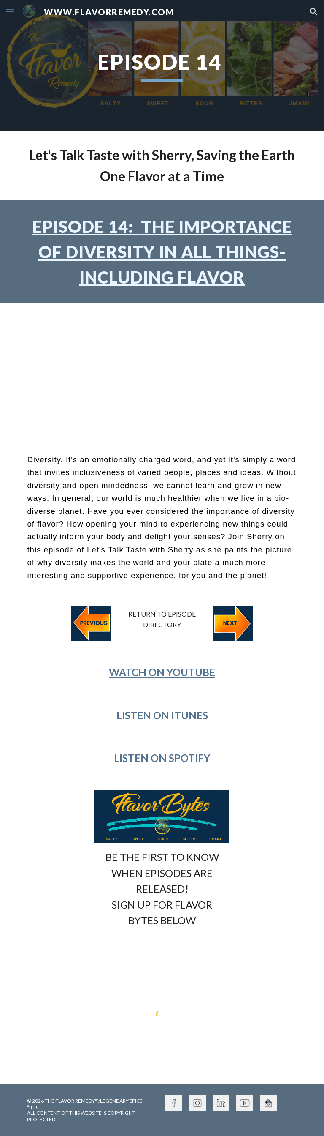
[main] (162, 65)
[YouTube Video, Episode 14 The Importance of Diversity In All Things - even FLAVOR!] (162, 372)
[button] (10, 11)
